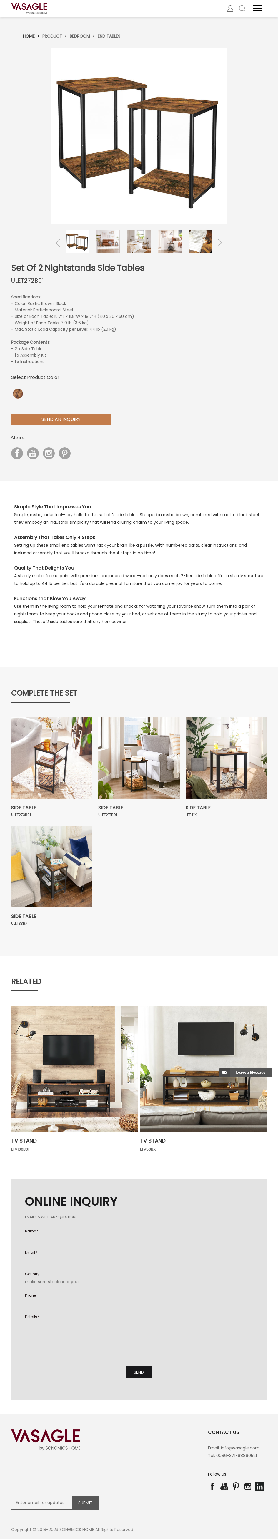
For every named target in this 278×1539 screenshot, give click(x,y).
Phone (30, 1295)
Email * (31, 1252)
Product (52, 36)
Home (29, 36)
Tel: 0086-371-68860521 (232, 1456)
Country (32, 1273)
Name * (32, 1230)
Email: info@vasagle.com (233, 1448)
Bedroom (80, 36)
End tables (109, 36)
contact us (223, 1432)
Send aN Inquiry (61, 419)
